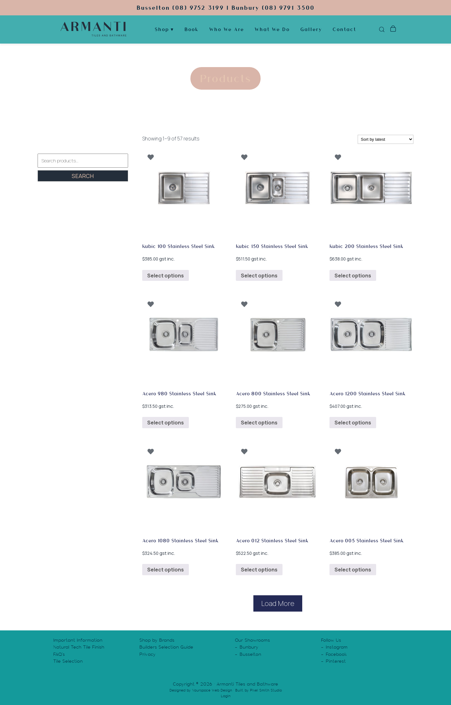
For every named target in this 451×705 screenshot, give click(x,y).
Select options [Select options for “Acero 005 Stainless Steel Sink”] (352, 569)
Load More (277, 603)
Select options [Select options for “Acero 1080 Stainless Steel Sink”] (165, 569)
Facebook (336, 654)
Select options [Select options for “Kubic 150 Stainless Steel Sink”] (259, 275)
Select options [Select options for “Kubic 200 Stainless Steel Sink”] (352, 275)
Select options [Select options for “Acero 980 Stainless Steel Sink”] (165, 422)
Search (83, 176)
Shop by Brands (156, 640)
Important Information (77, 640)
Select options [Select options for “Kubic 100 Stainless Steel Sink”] (165, 275)
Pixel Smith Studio (266, 690)
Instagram (337, 647)
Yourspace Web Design (212, 690)
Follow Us (331, 640)
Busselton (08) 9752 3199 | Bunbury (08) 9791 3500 (225, 7)
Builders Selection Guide (166, 647)
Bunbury (249, 647)
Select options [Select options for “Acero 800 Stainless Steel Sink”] (259, 422)
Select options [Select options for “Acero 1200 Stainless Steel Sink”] (352, 422)
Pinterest (336, 661)
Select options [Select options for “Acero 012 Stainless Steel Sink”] (259, 569)
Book (191, 29)
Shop (162, 29)
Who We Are (226, 29)
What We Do (272, 29)
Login (226, 695)
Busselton (250, 654)
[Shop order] (385, 139)
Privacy (147, 654)
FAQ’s (59, 654)
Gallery (311, 29)
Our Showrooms (252, 640)
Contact (344, 29)
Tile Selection (68, 661)
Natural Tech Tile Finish (78, 647)
